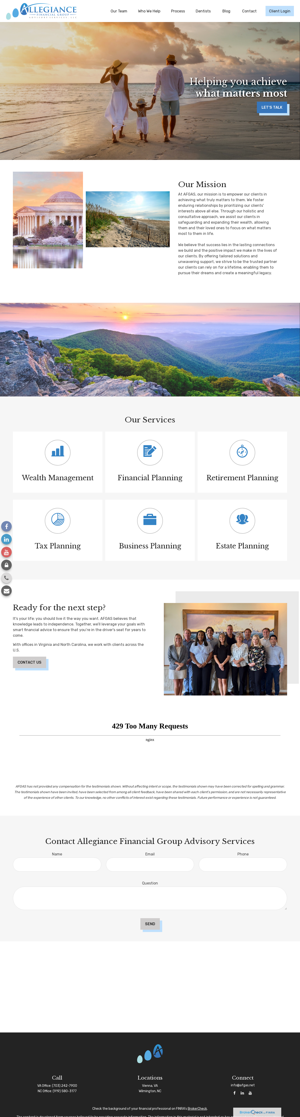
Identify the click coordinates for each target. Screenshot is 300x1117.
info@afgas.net (243, 1085)
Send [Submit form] (150, 924)
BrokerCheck (197, 1109)
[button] (119, 11)
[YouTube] (6, 552)
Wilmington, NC (150, 1091)
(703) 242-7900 (64, 1086)
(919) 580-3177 (65, 1091)
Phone (243, 854)
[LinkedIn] (6, 539)
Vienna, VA (150, 1086)
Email (150, 854)
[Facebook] (6, 526)
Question (150, 883)
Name (57, 854)
